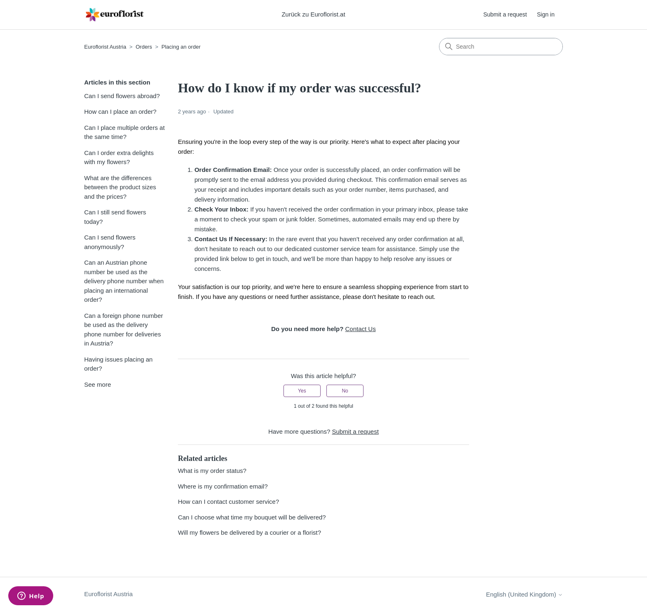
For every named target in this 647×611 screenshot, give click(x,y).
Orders (144, 47)
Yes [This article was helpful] (302, 391)
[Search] (500, 46)
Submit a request (505, 14)
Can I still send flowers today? (115, 217)
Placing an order (181, 47)
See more (97, 384)
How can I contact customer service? (228, 501)
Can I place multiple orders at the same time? (124, 132)
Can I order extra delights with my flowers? (118, 157)
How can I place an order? (120, 111)
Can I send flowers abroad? (122, 95)
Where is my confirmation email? (223, 486)
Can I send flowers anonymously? (109, 242)
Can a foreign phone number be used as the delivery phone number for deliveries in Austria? (123, 329)
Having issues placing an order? (118, 364)
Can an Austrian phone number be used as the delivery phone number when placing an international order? (124, 281)
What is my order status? (212, 470)
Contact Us (360, 328)
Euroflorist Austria (105, 47)
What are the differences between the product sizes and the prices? (120, 187)
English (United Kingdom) (524, 594)
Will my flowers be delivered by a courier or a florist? (249, 532)
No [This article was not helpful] (345, 391)
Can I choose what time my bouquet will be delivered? (252, 517)
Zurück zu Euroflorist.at (313, 14)
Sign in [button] (546, 14)
